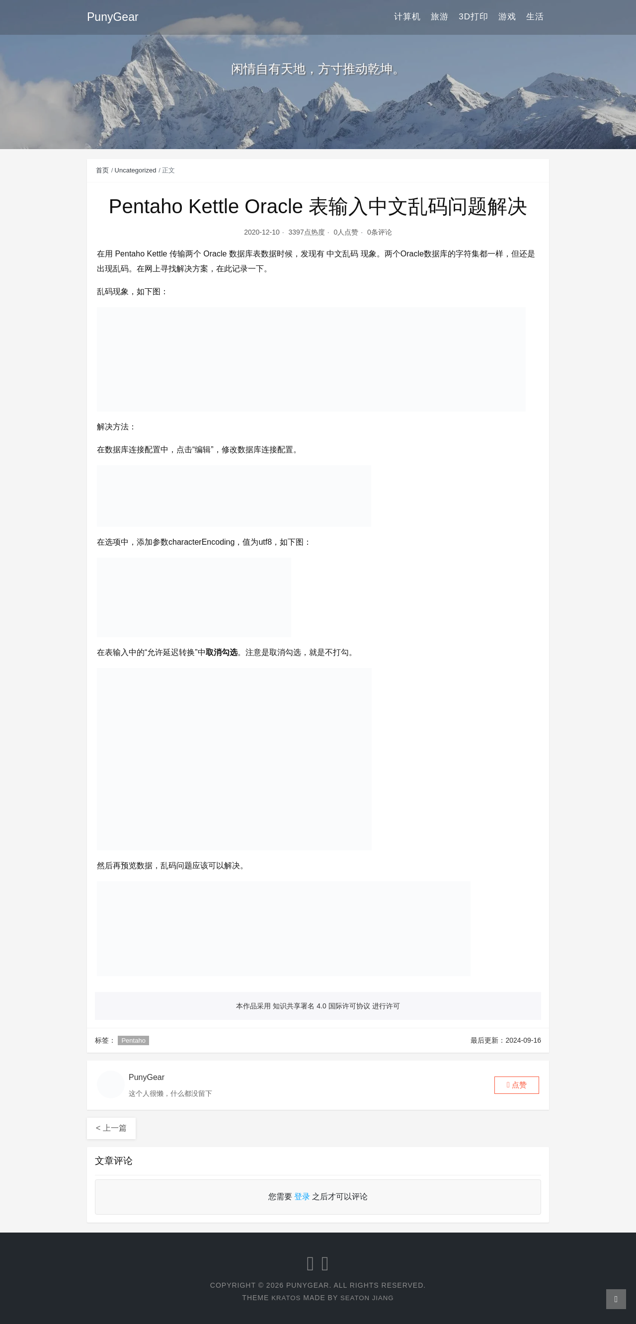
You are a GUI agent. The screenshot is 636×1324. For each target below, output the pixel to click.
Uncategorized (136, 170)
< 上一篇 (111, 1128)
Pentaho (133, 1040)
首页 (102, 170)
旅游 (440, 17)
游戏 (507, 17)
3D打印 (473, 17)
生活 (535, 17)
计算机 (407, 17)
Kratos (284, 1298)
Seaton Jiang (368, 1298)
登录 (302, 1196)
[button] (516, 1085)
